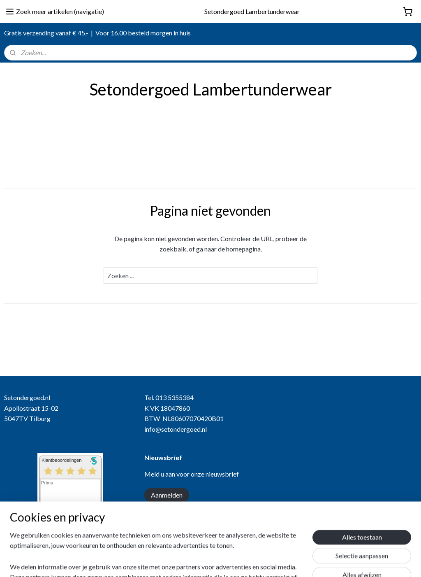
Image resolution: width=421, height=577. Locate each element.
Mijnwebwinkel (314, 562)
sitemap (204, 562)
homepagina (243, 249)
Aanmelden (167, 495)
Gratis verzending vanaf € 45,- (46, 33)
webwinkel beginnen (247, 562)
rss (218, 562)
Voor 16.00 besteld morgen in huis (143, 33)
